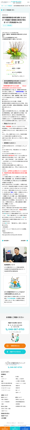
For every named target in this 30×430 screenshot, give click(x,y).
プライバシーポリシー (11, 422)
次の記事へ (23, 240)
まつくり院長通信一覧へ (8, 10)
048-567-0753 (17, 1)
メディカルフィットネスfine (9, 32)
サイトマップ (20, 422)
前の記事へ (6, 240)
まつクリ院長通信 (7, 25)
